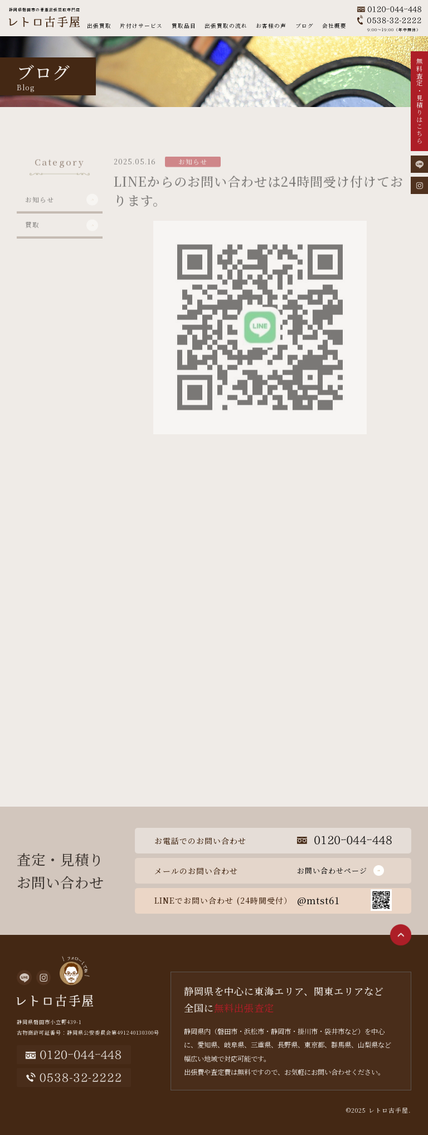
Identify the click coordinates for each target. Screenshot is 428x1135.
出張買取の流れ (226, 26)
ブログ (304, 26)
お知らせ (39, 215)
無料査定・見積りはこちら (419, 101)
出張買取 (99, 26)
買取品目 (184, 26)
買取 (32, 240)
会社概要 (334, 26)
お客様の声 (271, 26)
